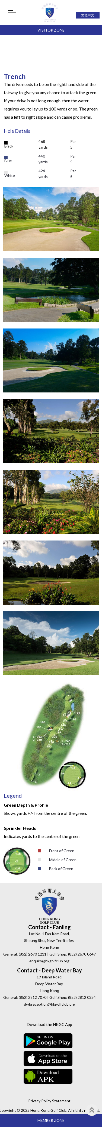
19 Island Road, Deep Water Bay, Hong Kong (49, 984)
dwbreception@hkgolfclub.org (49, 1004)
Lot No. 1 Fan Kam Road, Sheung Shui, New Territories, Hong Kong (49, 940)
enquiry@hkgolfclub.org (49, 961)
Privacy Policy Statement (49, 1100)
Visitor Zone (51, 30)
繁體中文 (87, 15)
